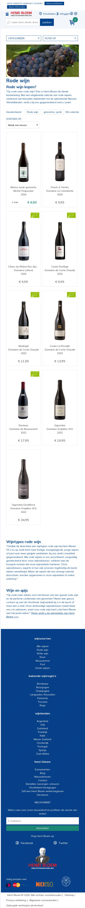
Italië (42, 735)
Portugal (42, 746)
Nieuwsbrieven (42, 776)
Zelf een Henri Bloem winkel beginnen (42, 791)
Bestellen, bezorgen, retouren (42, 783)
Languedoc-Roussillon (42, 694)
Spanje (42, 750)
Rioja (42, 705)
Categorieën (23, 38)
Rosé (42, 657)
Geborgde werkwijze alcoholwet (24, 905)
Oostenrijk (42, 742)
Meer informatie (17, 7)
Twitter (63, 843)
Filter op (60, 38)
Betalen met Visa (25, 885)
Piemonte (42, 698)
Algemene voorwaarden (43, 900)
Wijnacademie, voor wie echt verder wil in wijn (66, 881)
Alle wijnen (43, 646)
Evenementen (42, 769)
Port (42, 664)
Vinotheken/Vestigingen (42, 787)
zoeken (47, 22)
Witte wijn (42, 653)
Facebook (27, 843)
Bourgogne (42, 687)
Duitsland (42, 728)
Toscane (42, 701)
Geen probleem (54, 3)
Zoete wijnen (42, 668)
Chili (42, 724)
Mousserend (43, 660)
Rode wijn (42, 649)
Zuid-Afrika (42, 753)
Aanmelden (42, 828)
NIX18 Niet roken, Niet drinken (44, 884)
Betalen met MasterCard (16, 885)
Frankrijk (42, 732)
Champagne (42, 690)
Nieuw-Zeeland (42, 739)
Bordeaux (42, 683)
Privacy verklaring (16, 900)
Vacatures (42, 794)
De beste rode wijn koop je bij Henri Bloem (21, 13)
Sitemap (69, 895)
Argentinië (42, 721)
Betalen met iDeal (8, 885)
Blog (42, 773)
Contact (42, 780)
